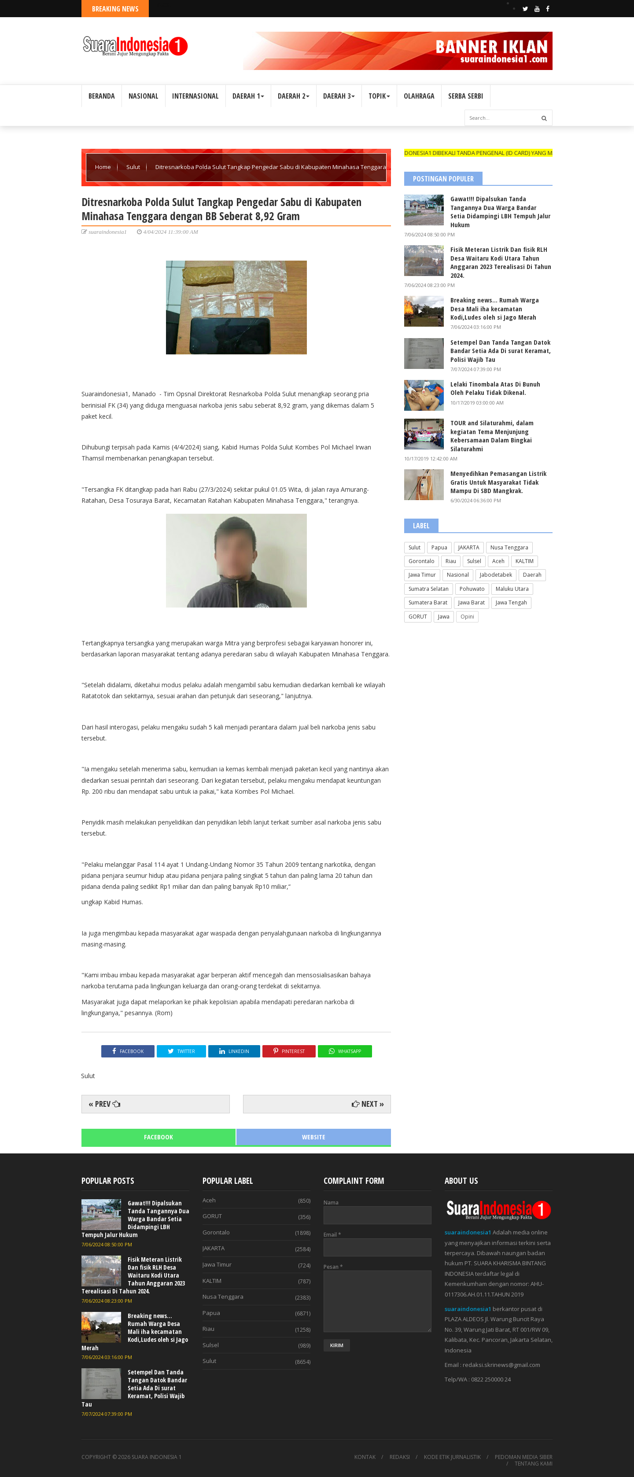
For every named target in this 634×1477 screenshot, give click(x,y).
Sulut (133, 167)
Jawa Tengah (511, 602)
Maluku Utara (512, 589)
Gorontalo (422, 561)
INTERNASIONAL (195, 96)
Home (103, 167)
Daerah (532, 574)
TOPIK (379, 96)
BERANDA (101, 96)
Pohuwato (472, 589)
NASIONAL (143, 96)
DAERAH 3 (339, 96)
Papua (439, 547)
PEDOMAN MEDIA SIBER (524, 1457)
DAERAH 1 (248, 96)
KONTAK (365, 1457)
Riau (451, 561)
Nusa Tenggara (509, 547)
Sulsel (474, 561)
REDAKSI (400, 1457)
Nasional (458, 574)
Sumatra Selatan (429, 589)
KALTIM (525, 561)
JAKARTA (468, 547)
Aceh (498, 561)
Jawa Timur (422, 574)
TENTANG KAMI (534, 1464)
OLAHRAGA (419, 96)
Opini (467, 616)
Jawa (444, 616)
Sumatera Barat (428, 602)
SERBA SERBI (465, 96)
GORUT (418, 616)
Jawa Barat (471, 602)
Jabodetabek (496, 574)
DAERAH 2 (294, 96)
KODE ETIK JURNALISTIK (452, 1457)
